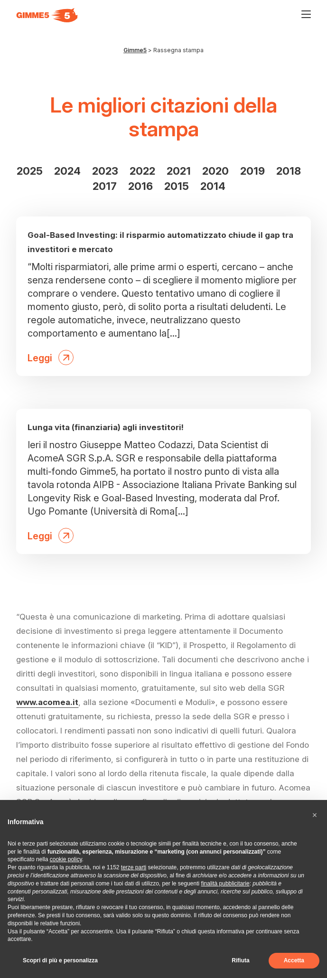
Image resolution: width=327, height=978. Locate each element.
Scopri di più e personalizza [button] (60, 960)
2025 (30, 171)
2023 (105, 171)
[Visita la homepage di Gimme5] (47, 15)
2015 (176, 186)
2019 (252, 171)
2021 (179, 171)
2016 (140, 186)
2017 (105, 186)
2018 (288, 171)
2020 (215, 171)
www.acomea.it (47, 702)
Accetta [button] (294, 960)
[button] (314, 815)
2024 (67, 171)
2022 (142, 171)
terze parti (133, 867)
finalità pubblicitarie (225, 883)
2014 (212, 186)
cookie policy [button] (66, 859)
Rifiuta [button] (240, 960)
